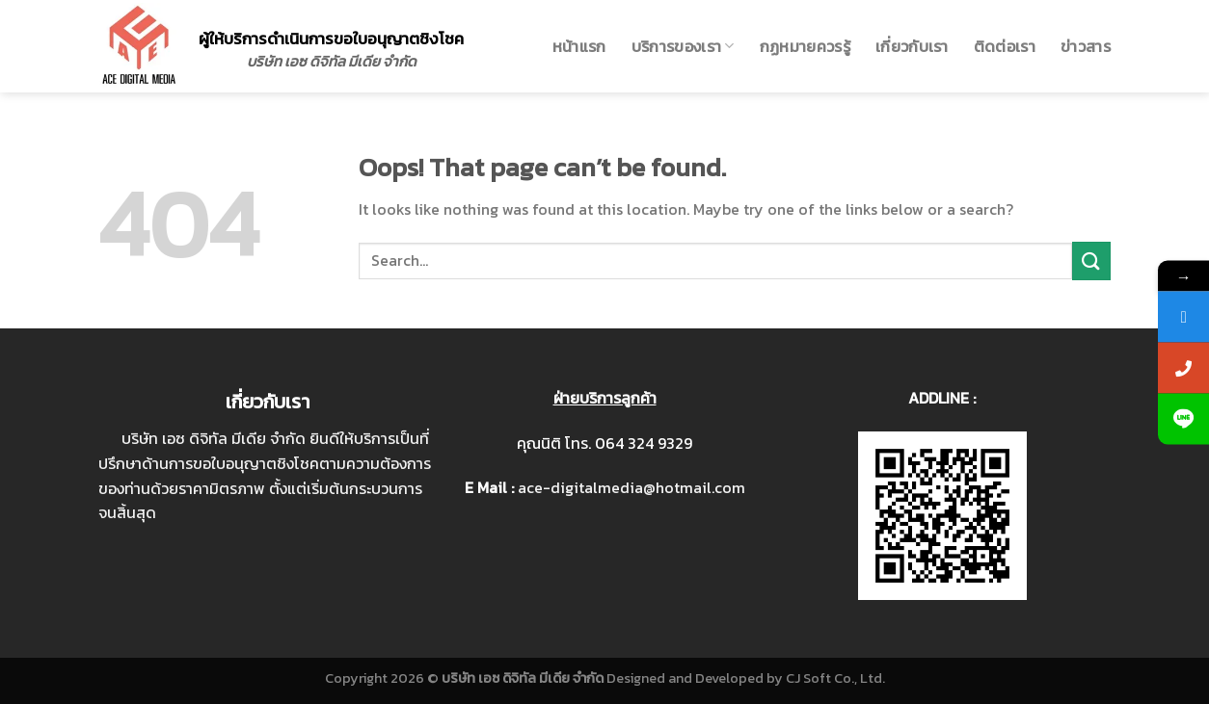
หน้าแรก (579, 46)
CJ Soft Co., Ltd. (835, 678)
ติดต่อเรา (1004, 46)
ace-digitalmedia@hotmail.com (631, 487)
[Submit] (1091, 260)
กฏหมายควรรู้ (805, 46)
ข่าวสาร (1086, 46)
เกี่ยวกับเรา (912, 46)
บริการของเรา (683, 46)
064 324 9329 (643, 443)
